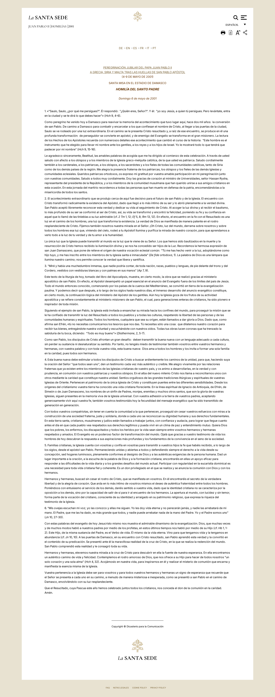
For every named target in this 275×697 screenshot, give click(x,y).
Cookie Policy (139, 687)
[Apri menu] (243, 18)
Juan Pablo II (39, 26)
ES (135, 48)
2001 (71, 26)
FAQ (108, 687)
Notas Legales (121, 687)
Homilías (59, 26)
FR (141, 48)
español (233, 26)
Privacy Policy (158, 687)
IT (148, 48)
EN (128, 48)
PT (154, 48)
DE (121, 48)
